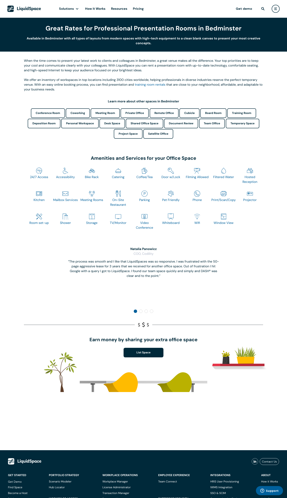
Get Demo (15, 481)
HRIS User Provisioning (224, 481)
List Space (144, 352)
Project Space (128, 134)
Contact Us (269, 461)
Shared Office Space (144, 123)
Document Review (181, 123)
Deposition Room (44, 123)
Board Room (213, 113)
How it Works (95, 9)
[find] (263, 9)
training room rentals (150, 84)
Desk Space (112, 123)
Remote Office (164, 113)
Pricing (138, 9)
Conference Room (48, 113)
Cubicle (189, 113)
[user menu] (276, 9)
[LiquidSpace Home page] (24, 9)
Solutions (66, 9)
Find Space (15, 487)
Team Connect (167, 481)
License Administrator (116, 487)
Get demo (244, 9)
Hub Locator (57, 487)
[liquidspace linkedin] (255, 461)
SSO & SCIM (218, 493)
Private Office (134, 113)
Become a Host (18, 493)
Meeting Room (105, 113)
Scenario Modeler (60, 481)
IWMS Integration (221, 487)
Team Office (212, 123)
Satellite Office (158, 134)
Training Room (241, 113)
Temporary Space (243, 123)
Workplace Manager (115, 481)
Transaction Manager (115, 493)
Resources (119, 9)
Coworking (78, 113)
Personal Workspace (80, 123)
